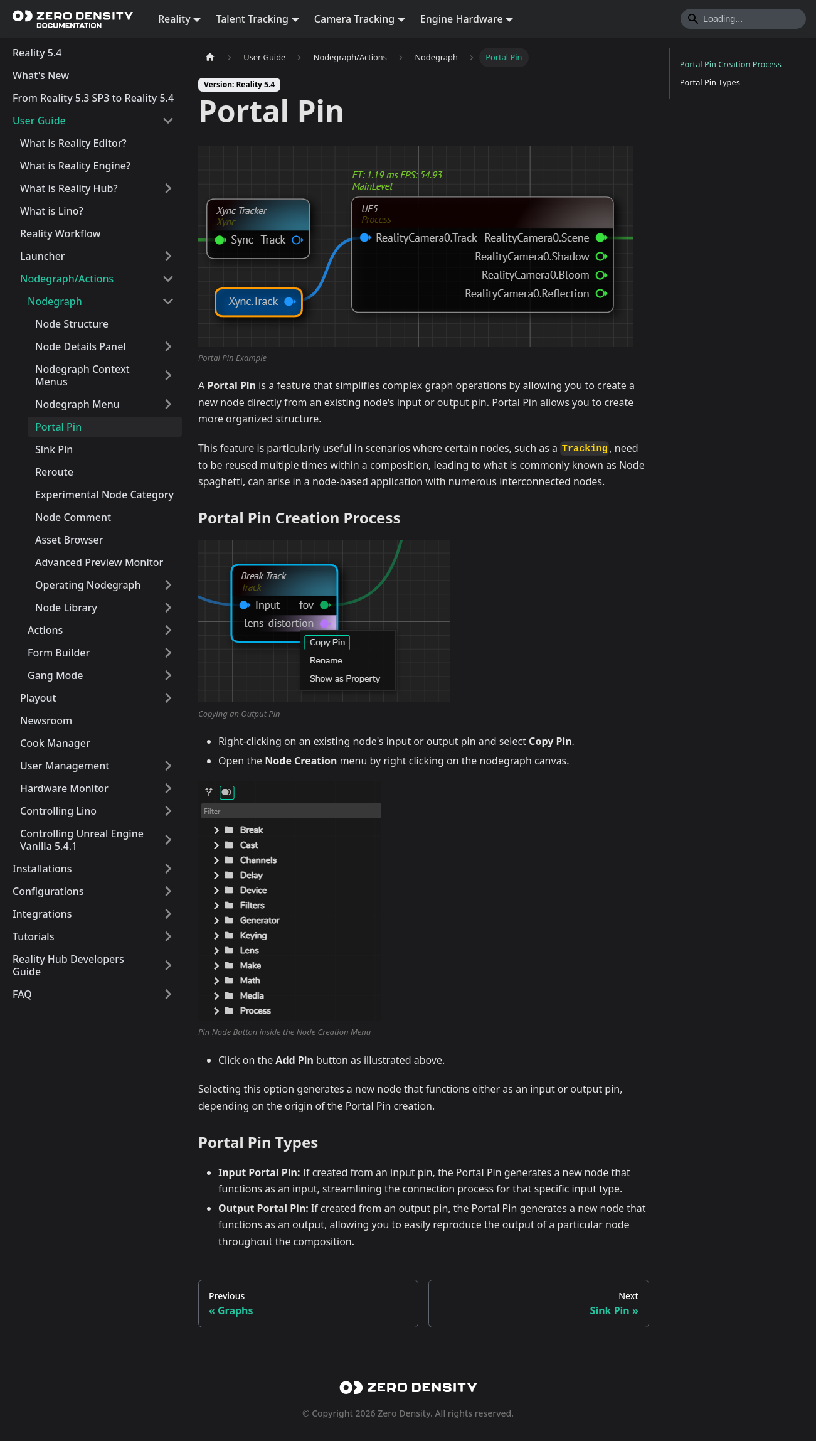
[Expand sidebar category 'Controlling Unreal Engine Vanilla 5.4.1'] (168, 839)
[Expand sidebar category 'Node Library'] (168, 607)
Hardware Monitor (64, 788)
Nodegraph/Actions (67, 279)
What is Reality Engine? (75, 166)
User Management (64, 766)
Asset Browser (69, 540)
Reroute (54, 472)
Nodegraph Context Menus (82, 375)
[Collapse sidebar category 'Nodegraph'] (168, 301)
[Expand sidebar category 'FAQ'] (168, 994)
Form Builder (59, 653)
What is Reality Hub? (69, 188)
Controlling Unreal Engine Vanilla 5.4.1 (82, 840)
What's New (41, 75)
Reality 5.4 (37, 53)
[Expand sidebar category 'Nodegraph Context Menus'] (168, 375)
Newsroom (46, 720)
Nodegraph (55, 301)
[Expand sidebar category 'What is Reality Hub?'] (168, 188)
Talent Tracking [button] (252, 19)
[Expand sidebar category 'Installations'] (168, 869)
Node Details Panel (80, 346)
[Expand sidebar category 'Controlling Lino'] (168, 811)
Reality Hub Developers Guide (68, 965)
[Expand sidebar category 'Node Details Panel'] (168, 346)
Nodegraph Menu (77, 404)
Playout (38, 698)
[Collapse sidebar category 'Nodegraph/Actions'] (168, 279)
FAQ (22, 994)
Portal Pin (58, 427)
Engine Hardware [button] (461, 19)
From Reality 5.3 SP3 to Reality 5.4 (93, 98)
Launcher (42, 256)
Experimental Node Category (104, 494)
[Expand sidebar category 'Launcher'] (168, 256)
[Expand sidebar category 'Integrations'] (168, 914)
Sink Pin (54, 449)
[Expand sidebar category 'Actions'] (168, 630)
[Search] (743, 19)
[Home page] (210, 57)
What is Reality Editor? (73, 143)
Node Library (66, 607)
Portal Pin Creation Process (731, 64)
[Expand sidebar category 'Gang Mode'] (168, 675)
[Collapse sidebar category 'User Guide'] (168, 120)
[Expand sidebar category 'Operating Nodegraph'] (168, 585)
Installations (42, 869)
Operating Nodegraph (88, 585)
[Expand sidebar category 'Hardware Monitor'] (168, 788)
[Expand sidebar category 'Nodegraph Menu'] (168, 404)
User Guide (39, 120)
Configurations (48, 891)
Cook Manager (55, 743)
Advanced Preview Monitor (99, 562)
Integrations (42, 914)
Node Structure (72, 324)
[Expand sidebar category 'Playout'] (168, 698)
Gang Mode (55, 675)
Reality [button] (174, 19)
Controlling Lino (58, 811)
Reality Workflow (60, 233)
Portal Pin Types (710, 82)
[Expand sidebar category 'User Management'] (168, 766)
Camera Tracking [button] (354, 19)
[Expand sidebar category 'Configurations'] (168, 891)
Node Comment (73, 517)
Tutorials (33, 936)
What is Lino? (51, 211)
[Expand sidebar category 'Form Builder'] (168, 653)
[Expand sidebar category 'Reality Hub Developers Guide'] (168, 965)
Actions (45, 630)
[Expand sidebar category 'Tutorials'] (168, 936)
